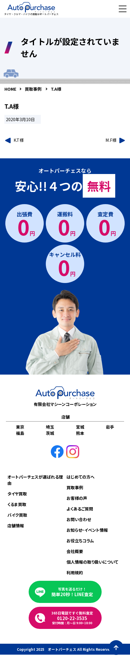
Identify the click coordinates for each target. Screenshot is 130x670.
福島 (20, 433)
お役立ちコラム (80, 541)
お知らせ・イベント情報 (87, 530)
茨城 (50, 433)
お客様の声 (76, 498)
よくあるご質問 (79, 509)
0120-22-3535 (72, 617)
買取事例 (74, 487)
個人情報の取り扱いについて (92, 562)
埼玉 (50, 427)
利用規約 (74, 572)
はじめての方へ (80, 477)
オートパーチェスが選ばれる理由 (35, 480)
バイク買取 (17, 515)
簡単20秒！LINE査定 (72, 591)
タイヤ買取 (17, 494)
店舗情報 (15, 525)
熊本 (80, 433)
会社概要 (74, 551)
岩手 (110, 427)
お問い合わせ (78, 519)
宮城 (80, 427)
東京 (20, 427)
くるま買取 (16, 504)
